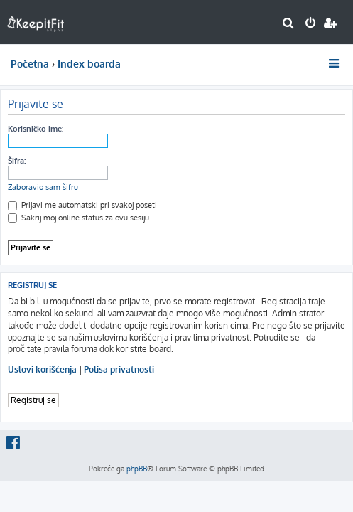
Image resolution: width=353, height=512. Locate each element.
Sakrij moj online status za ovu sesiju (78, 218)
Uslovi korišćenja (42, 369)
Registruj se (33, 400)
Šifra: (17, 161)
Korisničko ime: (35, 129)
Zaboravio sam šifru (43, 187)
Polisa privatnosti (119, 369)
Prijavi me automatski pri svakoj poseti (82, 205)
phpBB (136, 468)
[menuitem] (288, 24)
